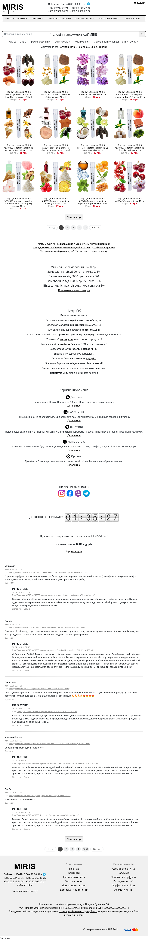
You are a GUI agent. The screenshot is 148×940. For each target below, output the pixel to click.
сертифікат (66, 339)
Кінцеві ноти (119, 41)
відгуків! (91, 358)
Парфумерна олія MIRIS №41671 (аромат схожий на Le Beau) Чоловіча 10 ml (92, 148)
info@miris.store (24, 885)
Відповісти (9, 583)
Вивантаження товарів (74, 290)
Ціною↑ (103, 47)
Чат (86, 4)
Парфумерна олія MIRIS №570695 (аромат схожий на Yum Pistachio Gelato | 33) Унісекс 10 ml (18, 202)
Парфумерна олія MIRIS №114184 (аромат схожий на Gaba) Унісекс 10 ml (55, 94)
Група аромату (62, 41)
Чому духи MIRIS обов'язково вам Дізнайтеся (74, 247)
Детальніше (73, 405)
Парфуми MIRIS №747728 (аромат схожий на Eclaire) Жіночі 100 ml (39, 689)
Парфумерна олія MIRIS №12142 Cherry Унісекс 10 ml (129, 199)
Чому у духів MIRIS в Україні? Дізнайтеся (74, 244)
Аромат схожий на (40, 41)
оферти (63, 911)
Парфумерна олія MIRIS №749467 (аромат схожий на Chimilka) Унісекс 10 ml (129, 148)
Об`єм (132, 41)
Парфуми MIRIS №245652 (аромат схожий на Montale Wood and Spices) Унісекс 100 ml (48, 572)
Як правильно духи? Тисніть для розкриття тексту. (74, 251)
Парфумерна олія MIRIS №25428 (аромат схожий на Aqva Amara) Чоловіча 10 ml (92, 201)
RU (4, 11)
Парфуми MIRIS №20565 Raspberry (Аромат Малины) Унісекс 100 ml (40, 795)
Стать (22, 41)
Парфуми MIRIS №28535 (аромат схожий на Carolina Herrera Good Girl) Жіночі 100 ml (47, 627)
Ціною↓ (94, 47)
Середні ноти (101, 41)
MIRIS (94, 349)
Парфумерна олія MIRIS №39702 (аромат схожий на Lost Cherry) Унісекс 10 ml (18, 94)
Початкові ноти (82, 41)
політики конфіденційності (82, 911)
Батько (27, 609)
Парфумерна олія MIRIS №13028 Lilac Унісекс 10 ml (92, 93)
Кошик (141, 2)
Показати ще (74, 217)
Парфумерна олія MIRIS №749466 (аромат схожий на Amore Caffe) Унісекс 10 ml (18, 148)
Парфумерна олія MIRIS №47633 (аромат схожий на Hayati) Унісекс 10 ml (55, 201)
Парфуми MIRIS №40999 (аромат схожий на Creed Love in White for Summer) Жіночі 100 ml (49, 744)
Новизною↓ (83, 47)
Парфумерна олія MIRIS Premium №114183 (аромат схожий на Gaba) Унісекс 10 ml (129, 94)
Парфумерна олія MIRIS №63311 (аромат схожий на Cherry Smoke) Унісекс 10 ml (55, 148)
